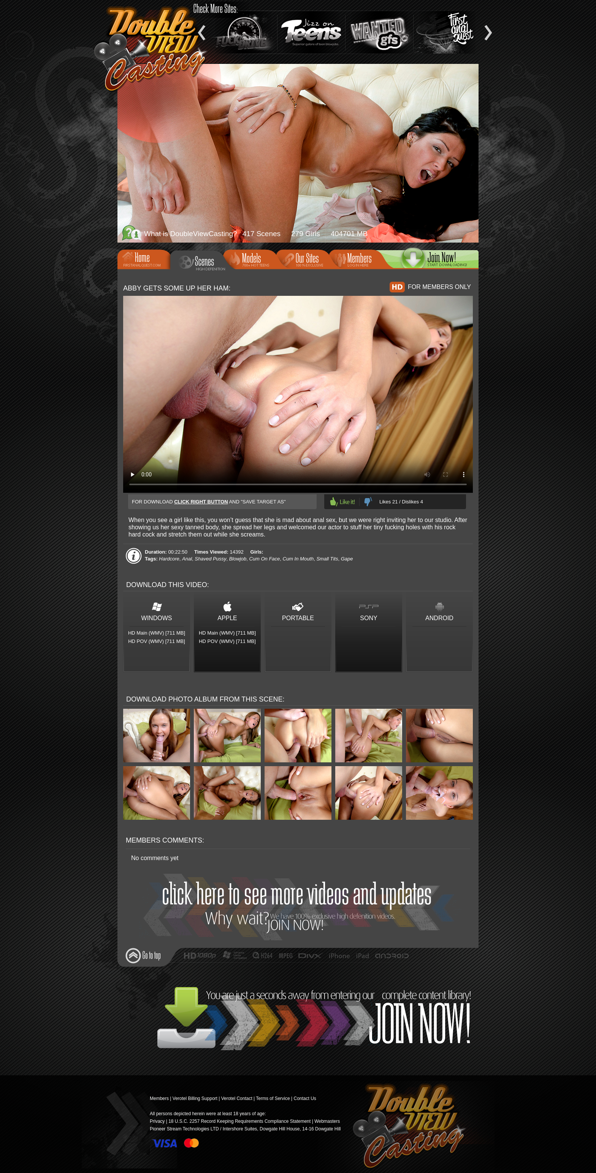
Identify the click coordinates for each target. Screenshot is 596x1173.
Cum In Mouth (298, 559)
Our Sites (305, 258)
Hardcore (169, 559)
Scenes (202, 262)
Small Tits (327, 559)
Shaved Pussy (210, 559)
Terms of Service (273, 1098)
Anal (187, 559)
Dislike (368, 502)
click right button (201, 502)
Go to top (143, 955)
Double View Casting (406, 1127)
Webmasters (327, 1121)
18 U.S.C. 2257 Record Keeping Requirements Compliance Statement (239, 1121)
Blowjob (238, 559)
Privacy (157, 1121)
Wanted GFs (379, 32)
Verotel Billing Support (195, 1098)
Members (358, 258)
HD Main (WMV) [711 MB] (156, 633)
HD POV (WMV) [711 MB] (156, 641)
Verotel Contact (236, 1098)
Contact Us (304, 1098)
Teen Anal (447, 32)
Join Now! (300, 907)
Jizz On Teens (311, 32)
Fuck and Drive (243, 32)
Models (252, 258)
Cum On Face (264, 559)
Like (342, 502)
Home (146, 258)
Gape (347, 559)
